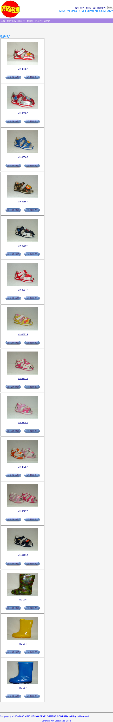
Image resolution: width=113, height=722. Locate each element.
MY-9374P (23, 422)
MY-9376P (23, 467)
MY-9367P (23, 290)
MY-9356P (23, 157)
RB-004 (23, 643)
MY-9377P (23, 511)
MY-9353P (23, 69)
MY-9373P (23, 378)
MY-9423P (23, 555)
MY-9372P (23, 334)
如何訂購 (90, 8)
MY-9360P (23, 245)
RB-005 (23, 599)
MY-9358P (23, 113)
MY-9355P (23, 201)
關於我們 (79, 8)
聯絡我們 (101, 8)
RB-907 (23, 688)
